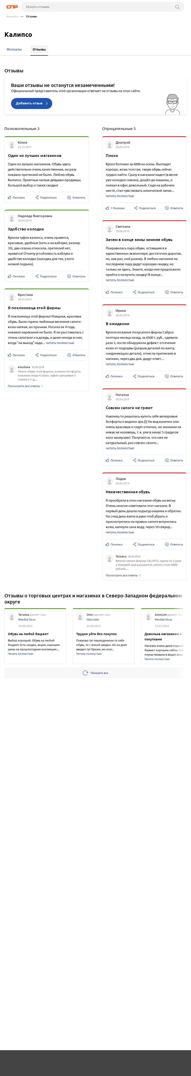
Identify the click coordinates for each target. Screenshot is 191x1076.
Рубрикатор (15, 1059)
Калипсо (12, 16)
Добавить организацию (32, 1071)
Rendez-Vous (26, 619)
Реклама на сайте (73, 1059)
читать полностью (60, 342)
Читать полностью (20, 653)
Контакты (105, 1059)
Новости (42, 1059)
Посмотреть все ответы (24, 385)
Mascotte (93, 619)
